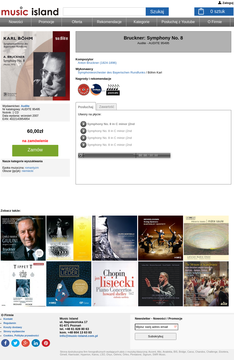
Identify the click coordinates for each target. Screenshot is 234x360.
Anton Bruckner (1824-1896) (97, 62)
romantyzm (32, 167)
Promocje (46, 22)
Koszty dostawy (12, 327)
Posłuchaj (85, 107)
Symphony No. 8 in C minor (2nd (111, 124)
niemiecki (27, 171)
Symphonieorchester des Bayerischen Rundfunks (111, 72)
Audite (25, 106)
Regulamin (9, 323)
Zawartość (106, 107)
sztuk (217, 11)
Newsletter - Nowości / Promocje (158, 318)
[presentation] (215, 332)
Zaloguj (227, 3)
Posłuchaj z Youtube (178, 22)
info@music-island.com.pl (79, 336)
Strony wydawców (14, 331)
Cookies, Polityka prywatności (21, 335)
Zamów (35, 149)
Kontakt (8, 318)
